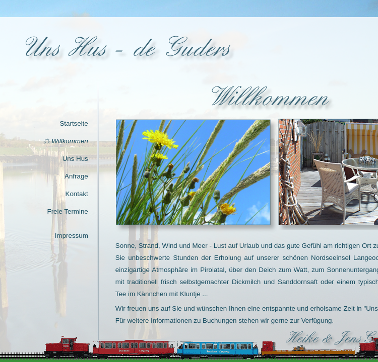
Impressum (71, 235)
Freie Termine (67, 211)
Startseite (73, 123)
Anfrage (76, 176)
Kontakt (77, 194)
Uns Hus (75, 158)
